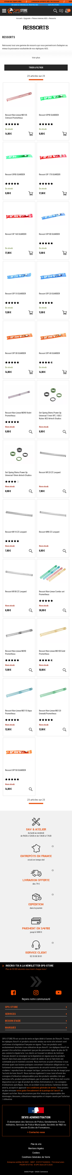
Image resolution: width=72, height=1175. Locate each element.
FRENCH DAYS (43, 5)
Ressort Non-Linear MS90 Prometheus (15, 652)
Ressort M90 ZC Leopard (49, 532)
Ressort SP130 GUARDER (15, 353)
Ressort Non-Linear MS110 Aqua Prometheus (18, 712)
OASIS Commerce (41, 1172)
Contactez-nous (36, 1132)
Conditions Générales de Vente (36, 1157)
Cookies (36, 1152)
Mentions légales (36, 1148)
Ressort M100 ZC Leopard (15, 591)
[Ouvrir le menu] (4, 10)
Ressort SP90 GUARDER (49, 115)
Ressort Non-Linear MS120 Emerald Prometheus (50, 712)
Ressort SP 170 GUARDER (49, 174)
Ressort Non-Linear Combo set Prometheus (52, 593)
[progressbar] (36, 79)
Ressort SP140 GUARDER (49, 353)
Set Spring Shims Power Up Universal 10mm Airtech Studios (18, 473)
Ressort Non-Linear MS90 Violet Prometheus (18, 414)
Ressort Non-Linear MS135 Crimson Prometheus (16, 116)
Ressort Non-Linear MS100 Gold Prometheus (52, 652)
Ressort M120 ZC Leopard (49, 472)
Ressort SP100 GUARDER (49, 234)
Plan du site (36, 1144)
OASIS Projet (29, 1172)
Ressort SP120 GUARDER (49, 293)
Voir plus (36, 57)
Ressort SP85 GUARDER (15, 174)
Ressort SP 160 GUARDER (15, 234)
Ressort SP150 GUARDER (15, 770)
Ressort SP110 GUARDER (15, 293)
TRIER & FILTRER (36, 67)
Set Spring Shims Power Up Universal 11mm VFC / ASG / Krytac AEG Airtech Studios (50, 416)
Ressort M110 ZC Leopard (15, 532)
